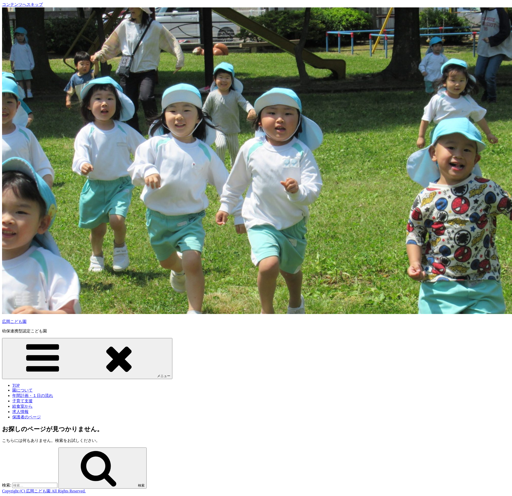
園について (22, 390)
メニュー (87, 358)
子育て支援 (22, 401)
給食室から (22, 406)
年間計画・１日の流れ (32, 395)
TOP (16, 385)
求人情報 (20, 411)
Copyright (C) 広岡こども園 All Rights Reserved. (44, 491)
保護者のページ (26, 417)
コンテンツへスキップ (22, 4)
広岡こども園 (14, 321)
